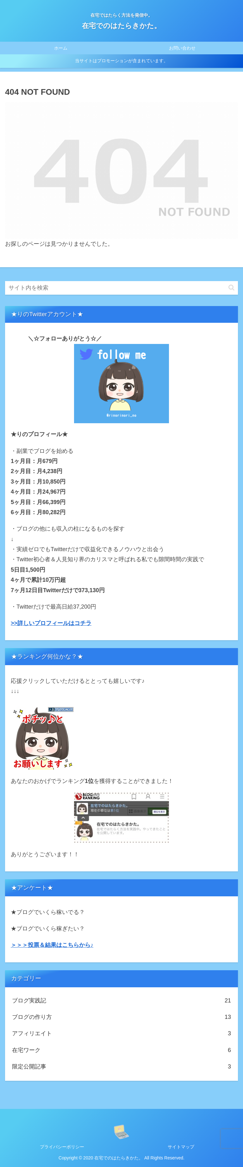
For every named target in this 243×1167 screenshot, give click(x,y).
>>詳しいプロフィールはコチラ (51, 623)
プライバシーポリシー (62, 1146)
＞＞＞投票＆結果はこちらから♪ (52, 945)
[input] (121, 288)
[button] (231, 287)
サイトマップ (181, 1146)
